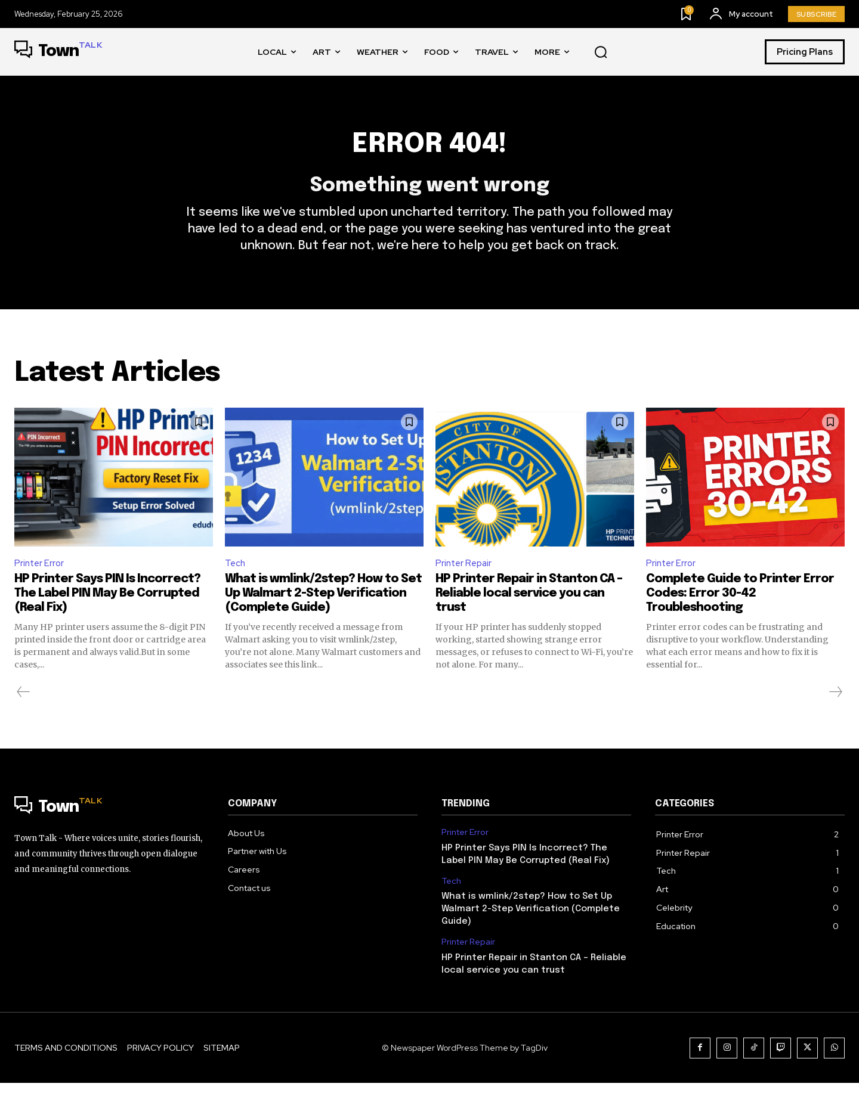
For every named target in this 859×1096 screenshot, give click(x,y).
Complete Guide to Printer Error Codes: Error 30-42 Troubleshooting (740, 606)
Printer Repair (465, 575)
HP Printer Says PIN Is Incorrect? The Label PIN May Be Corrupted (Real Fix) (107, 606)
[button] (600, 52)
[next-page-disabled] (835, 705)
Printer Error (40, 575)
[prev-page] (23, 705)
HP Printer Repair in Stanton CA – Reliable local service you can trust (528, 606)
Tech (235, 575)
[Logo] (58, 52)
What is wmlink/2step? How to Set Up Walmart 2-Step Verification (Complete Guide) (323, 606)
